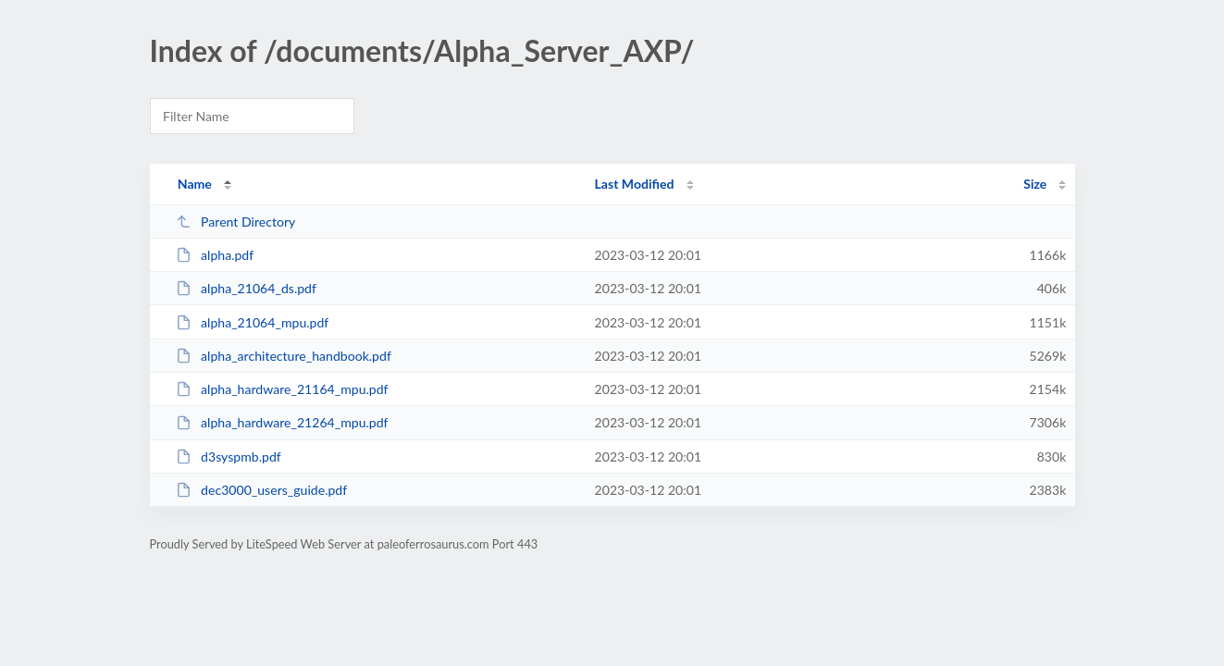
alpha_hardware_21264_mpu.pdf (282, 422)
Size (1034, 183)
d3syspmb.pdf (228, 456)
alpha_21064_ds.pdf (246, 288)
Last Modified (634, 183)
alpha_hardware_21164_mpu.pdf (282, 389)
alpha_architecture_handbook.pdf (283, 356)
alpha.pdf (215, 255)
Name (195, 183)
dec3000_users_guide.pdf (262, 490)
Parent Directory (236, 221)
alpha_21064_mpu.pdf (252, 322)
